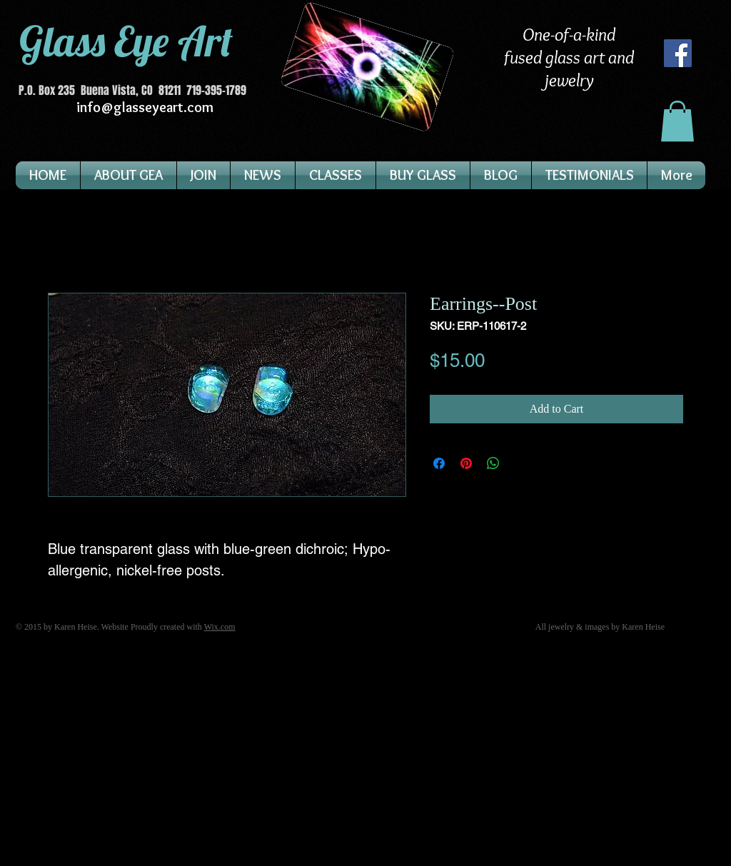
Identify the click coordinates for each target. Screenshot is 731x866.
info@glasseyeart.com (144, 107)
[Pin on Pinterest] (466, 463)
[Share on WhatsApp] (493, 463)
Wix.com (220, 627)
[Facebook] (678, 53)
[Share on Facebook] (439, 463)
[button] (677, 121)
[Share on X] (520, 463)
